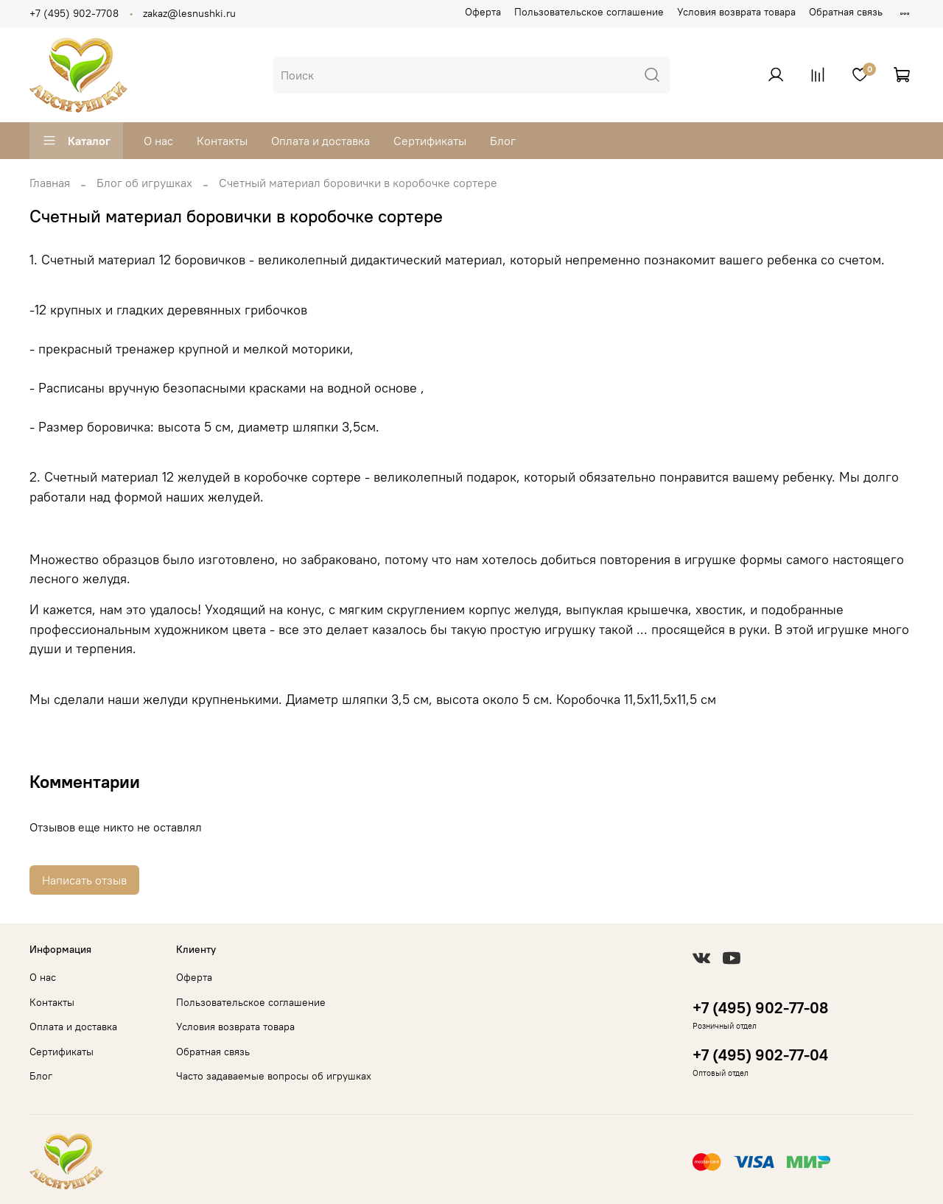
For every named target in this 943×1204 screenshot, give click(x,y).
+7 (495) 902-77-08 (760, 1008)
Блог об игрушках (144, 182)
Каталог (76, 140)
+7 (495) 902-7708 (74, 13)
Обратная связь (846, 11)
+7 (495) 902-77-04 (760, 1055)
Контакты (222, 140)
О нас (158, 140)
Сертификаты (429, 140)
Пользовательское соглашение (589, 11)
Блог (503, 140)
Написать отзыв (84, 880)
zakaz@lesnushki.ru (189, 13)
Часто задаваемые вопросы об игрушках (273, 1075)
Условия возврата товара (736, 11)
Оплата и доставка (320, 140)
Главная (49, 182)
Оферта (483, 11)
